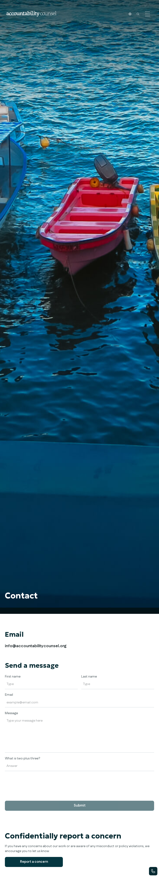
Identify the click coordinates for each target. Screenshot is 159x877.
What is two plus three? (22, 758)
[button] (147, 13)
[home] (31, 14)
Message (11, 713)
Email (9, 694)
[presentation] (40, 783)
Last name (89, 676)
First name (12, 676)
